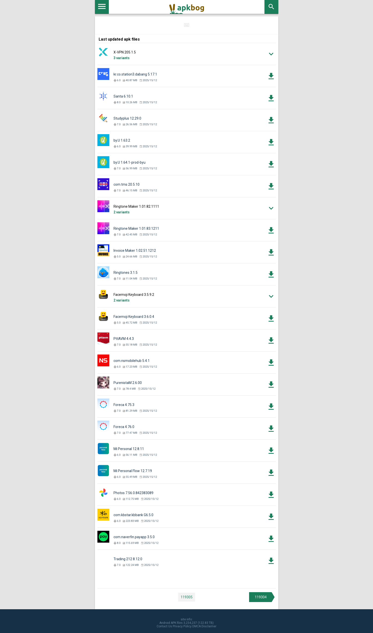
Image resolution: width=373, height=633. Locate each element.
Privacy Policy (182, 626)
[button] (186, 54)
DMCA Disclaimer (204, 626)
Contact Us (164, 626)
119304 (261, 597)
